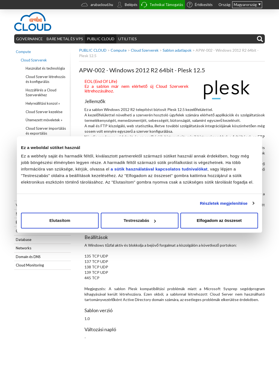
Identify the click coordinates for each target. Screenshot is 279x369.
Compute (23, 51)
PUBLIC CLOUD (100, 38)
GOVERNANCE (29, 38)
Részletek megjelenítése (224, 203)
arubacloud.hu (97, 5)
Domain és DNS (28, 257)
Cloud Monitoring (30, 265)
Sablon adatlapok (177, 50)
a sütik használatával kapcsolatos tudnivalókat (159, 169)
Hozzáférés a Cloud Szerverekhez (41, 92)
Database (23, 239)
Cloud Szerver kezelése (44, 112)
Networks (23, 248)
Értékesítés (200, 5)
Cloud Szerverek (34, 60)
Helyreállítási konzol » (43, 103)
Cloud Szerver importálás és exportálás (46, 131)
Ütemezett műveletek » (44, 120)
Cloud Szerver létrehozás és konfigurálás (45, 79)
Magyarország (245, 4)
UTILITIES (127, 38)
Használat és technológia (45, 68)
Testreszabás (140, 220)
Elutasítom (59, 220)
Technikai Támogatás (162, 5)
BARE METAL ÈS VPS (65, 38)
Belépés (127, 5)
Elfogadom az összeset (219, 220)
